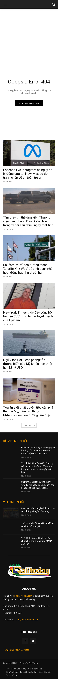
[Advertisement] (29, 39)
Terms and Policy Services (16, 649)
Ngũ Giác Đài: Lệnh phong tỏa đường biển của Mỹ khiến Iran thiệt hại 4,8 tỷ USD (27, 363)
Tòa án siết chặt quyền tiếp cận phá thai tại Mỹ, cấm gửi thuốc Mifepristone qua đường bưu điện (28, 411)
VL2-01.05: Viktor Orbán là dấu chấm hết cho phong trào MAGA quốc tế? (36, 541)
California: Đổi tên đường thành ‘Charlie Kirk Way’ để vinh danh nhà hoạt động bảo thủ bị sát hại (27, 268)
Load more (29, 425)
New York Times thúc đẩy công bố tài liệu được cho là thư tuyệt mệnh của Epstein (28, 316)
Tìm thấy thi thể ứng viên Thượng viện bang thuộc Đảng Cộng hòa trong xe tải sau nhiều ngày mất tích (28, 221)
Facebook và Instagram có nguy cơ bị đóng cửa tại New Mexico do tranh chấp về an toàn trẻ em (27, 173)
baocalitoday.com (23, 595)
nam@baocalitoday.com (27, 619)
